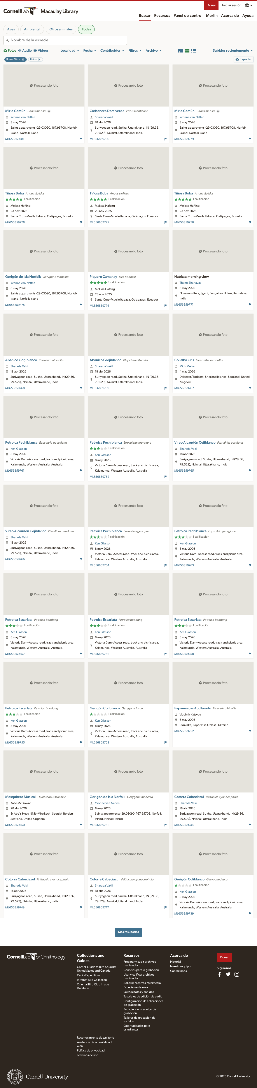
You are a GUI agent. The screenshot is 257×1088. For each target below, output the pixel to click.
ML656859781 (14, 139)
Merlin (212, 16)
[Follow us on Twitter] (228, 974)
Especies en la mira (136, 987)
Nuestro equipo (180, 966)
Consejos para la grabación (141, 970)
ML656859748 (184, 825)
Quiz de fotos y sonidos (139, 992)
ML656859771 (183, 304)
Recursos (162, 16)
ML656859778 (15, 222)
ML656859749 (14, 907)
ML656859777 (99, 222)
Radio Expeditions (88, 975)
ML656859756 (99, 654)
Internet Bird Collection (92, 979)
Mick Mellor (187, 366)
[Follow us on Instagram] (237, 974)
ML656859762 (99, 476)
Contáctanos (178, 971)
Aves (11, 29)
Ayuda (248, 16)
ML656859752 (184, 731)
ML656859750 (15, 825)
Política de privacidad (91, 1050)
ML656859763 (184, 565)
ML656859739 (184, 913)
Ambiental (32, 29)
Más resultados (128, 932)
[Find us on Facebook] (219, 974)
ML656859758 (184, 654)
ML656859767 (184, 388)
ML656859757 (15, 654)
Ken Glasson (18, 448)
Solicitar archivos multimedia (142, 983)
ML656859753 (99, 742)
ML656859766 (15, 559)
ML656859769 (99, 388)
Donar (211, 5)
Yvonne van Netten (22, 117)
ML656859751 (99, 825)
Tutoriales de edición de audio (143, 996)
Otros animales (61, 29)
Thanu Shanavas (190, 282)
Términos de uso (87, 1055)
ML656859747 (99, 907)
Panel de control (188, 16)
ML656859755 (15, 742)
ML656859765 (184, 470)
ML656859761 (14, 470)
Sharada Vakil (104, 117)
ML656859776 (184, 222)
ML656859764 (99, 565)
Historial (175, 961)
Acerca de (230, 16)
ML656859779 (184, 139)
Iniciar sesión (231, 5)
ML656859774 (99, 305)
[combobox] (69, 40)
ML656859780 (99, 139)
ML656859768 (15, 388)
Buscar (145, 16)
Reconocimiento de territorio (95, 1037)
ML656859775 (15, 304)
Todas (86, 29)
